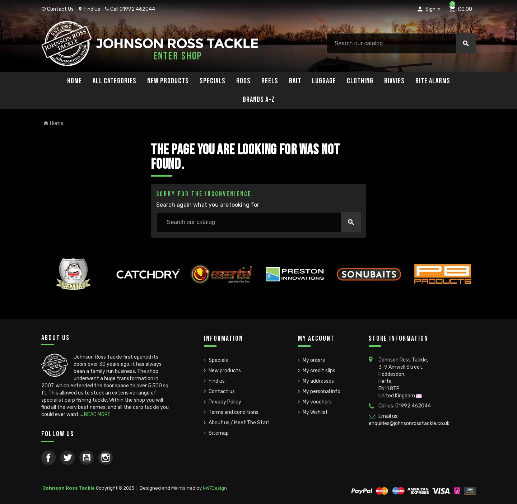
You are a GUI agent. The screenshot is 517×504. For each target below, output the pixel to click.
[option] (74, 287)
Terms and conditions (233, 412)
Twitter (67, 458)
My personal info (321, 391)
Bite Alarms (432, 80)
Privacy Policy (225, 402)
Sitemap (219, 433)
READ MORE (97, 414)
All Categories (114, 80)
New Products (168, 80)
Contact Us (57, 9)
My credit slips (319, 371)
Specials (212, 80)
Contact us (222, 391)
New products (225, 371)
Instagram (105, 458)
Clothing (360, 80)
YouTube (86, 458)
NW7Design (215, 488)
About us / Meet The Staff (239, 423)
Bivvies (394, 80)
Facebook (48, 458)
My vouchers (317, 402)
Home (74, 80)
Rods (243, 80)
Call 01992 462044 (129, 9)
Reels (269, 80)
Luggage (324, 80)
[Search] (401, 43)
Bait (295, 80)
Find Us (89, 9)
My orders (314, 360)
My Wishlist (315, 412)
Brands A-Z (259, 99)
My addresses (318, 381)
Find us (217, 381)
